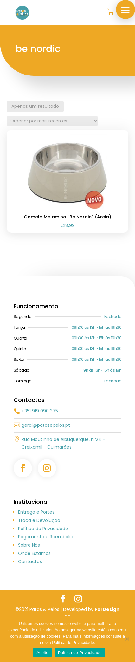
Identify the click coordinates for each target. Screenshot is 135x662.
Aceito (42, 652)
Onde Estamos (34, 589)
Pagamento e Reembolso (46, 573)
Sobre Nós (29, 581)
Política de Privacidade (43, 564)
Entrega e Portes (36, 548)
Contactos (30, 597)
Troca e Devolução (39, 556)
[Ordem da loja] (52, 121)
